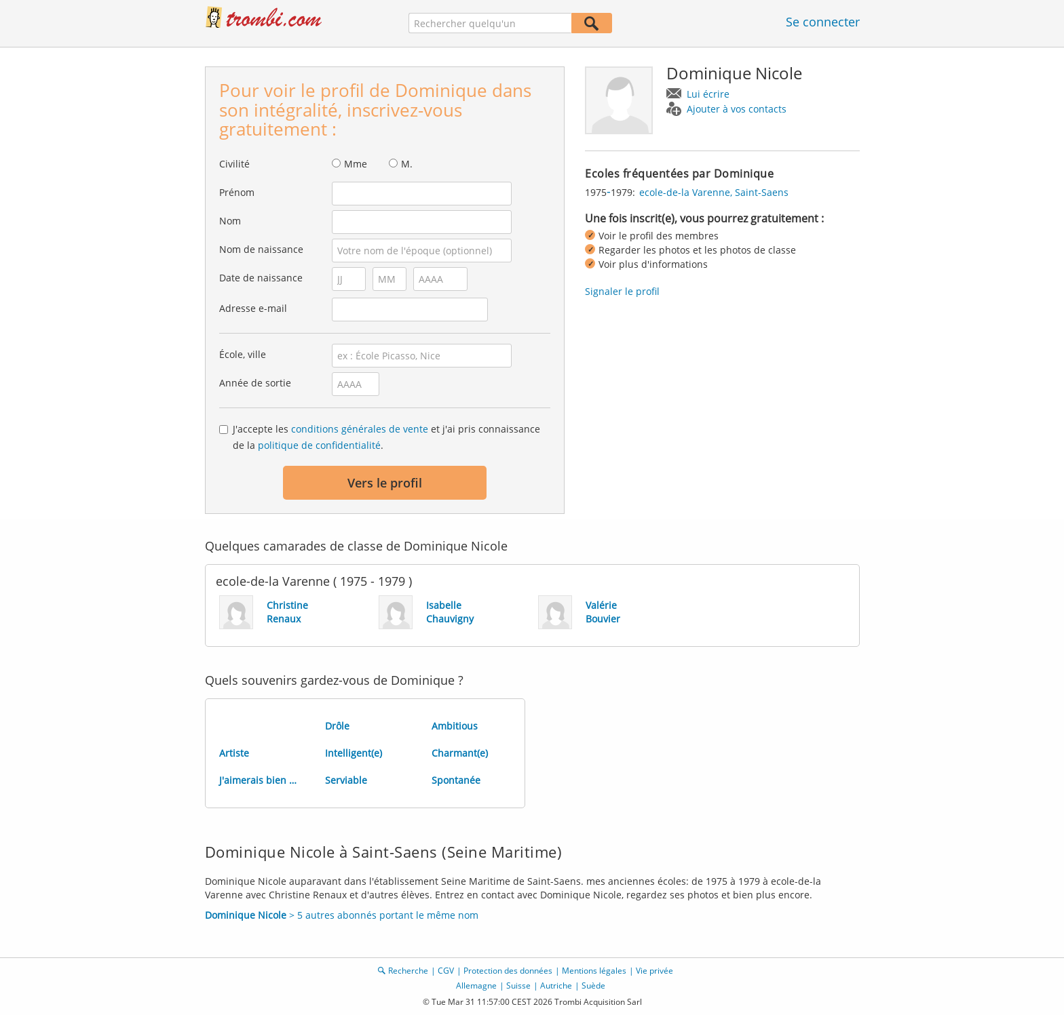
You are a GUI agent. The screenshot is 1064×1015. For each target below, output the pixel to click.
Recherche (408, 970)
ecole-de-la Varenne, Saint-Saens (713, 192)
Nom (230, 220)
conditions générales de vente (359, 428)
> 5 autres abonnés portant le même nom (341, 915)
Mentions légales (594, 970)
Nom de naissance (261, 249)
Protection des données (507, 970)
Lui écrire (708, 93)
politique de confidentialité (319, 445)
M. (407, 163)
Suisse (518, 985)
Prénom (236, 192)
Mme (355, 163)
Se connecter (823, 22)
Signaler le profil (622, 291)
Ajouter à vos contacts (736, 108)
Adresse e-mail (253, 308)
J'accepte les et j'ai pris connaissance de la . (386, 437)
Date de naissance (261, 277)
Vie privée (654, 970)
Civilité (234, 163)
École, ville (242, 354)
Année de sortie (255, 382)
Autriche (556, 985)
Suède (593, 985)
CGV (446, 970)
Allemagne (476, 985)
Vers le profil (384, 483)
